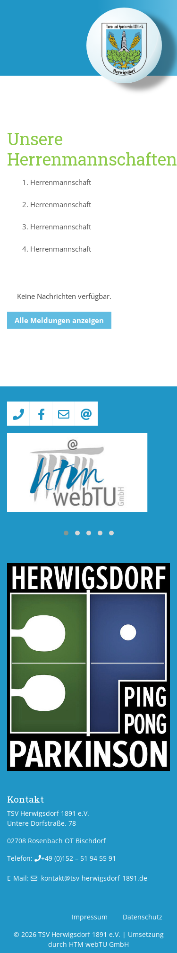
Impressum (90, 916)
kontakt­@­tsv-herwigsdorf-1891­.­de (94, 878)
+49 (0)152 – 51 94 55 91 (78, 858)
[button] (66, 533)
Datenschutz (142, 916)
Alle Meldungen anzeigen (59, 320)
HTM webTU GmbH (99, 944)
